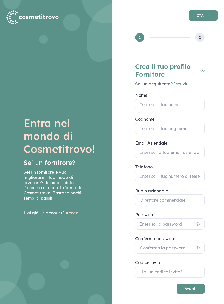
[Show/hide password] (198, 224)
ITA (201, 15)
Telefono (144, 167)
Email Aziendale (151, 143)
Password (145, 214)
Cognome (145, 119)
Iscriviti (180, 83)
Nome (141, 95)
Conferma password (155, 238)
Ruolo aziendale (151, 190)
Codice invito (148, 262)
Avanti (190, 288)
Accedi (73, 212)
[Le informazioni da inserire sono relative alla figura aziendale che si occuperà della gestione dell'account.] (202, 70)
